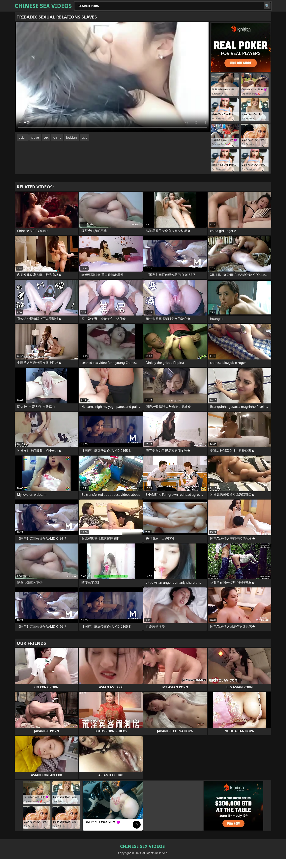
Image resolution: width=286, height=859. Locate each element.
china (57, 137)
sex (46, 137)
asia (85, 137)
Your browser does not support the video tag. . (112, 77)
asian (23, 137)
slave (35, 137)
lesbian (71, 137)
